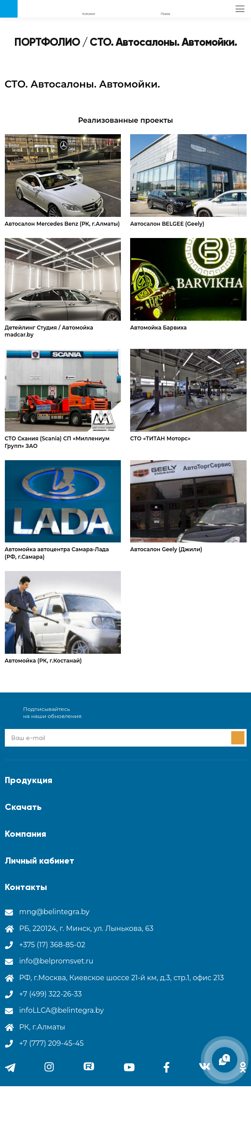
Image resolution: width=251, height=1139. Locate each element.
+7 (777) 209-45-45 (51, 1043)
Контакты (26, 887)
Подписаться (237, 737)
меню (240, 9)
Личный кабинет (39, 860)
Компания (25, 833)
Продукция (28, 780)
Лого (9, 9)
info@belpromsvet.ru (56, 961)
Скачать (23, 807)
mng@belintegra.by (54, 912)
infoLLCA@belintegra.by (61, 1010)
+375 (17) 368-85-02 (52, 945)
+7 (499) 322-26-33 (50, 994)
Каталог (89, 14)
